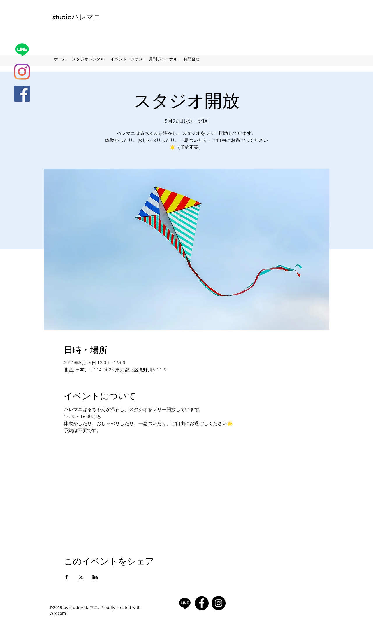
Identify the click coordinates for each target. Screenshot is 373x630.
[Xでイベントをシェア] (81, 577)
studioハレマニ (76, 16)
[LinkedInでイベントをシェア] (95, 577)
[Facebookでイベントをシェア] (66, 577)
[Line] (22, 50)
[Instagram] (22, 72)
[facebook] (22, 94)
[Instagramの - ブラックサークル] (219, 603)
